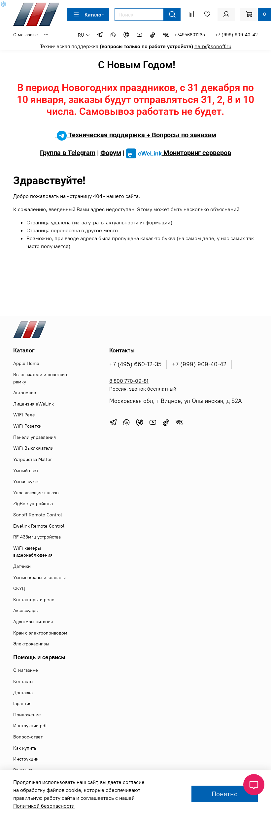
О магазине (25, 35)
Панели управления (34, 437)
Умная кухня (26, 481)
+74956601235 (189, 35)
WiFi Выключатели (33, 448)
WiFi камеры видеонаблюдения (32, 551)
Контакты (23, 681)
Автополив (24, 393)
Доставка (23, 693)
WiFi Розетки (27, 426)
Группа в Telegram (67, 153)
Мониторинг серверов (178, 153)
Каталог (88, 14)
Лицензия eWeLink (33, 404)
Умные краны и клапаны (39, 577)
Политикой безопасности (44, 805)
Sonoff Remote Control (37, 515)
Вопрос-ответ (28, 737)
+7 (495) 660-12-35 (135, 364)
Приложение (27, 715)
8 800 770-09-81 (129, 380)
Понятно (225, 794)
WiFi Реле (24, 415)
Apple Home (26, 363)
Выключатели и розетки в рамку (40, 378)
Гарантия (22, 703)
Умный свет (25, 470)
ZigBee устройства (33, 503)
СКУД (19, 588)
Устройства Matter (32, 459)
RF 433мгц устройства (37, 537)
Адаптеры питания (33, 622)
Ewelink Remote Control (38, 526)
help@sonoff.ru (212, 46)
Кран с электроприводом (40, 633)
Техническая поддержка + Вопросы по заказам (135, 135)
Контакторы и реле (33, 600)
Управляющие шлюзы (36, 493)
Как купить (24, 748)
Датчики (22, 566)
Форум (110, 153)
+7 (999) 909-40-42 (236, 35)
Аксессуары (26, 610)
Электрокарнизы (31, 644)
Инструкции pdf (30, 726)
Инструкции (26, 759)
